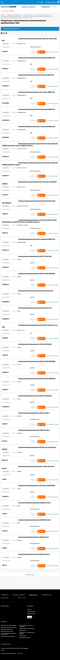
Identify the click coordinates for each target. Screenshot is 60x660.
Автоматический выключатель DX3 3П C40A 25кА (35, 256)
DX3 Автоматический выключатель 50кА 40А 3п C (35, 308)
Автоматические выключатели (43, 15)
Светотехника (22, 635)
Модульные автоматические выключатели (11, 16)
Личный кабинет (31, 611)
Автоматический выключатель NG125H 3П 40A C (34, 502)
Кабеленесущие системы (7, 631)
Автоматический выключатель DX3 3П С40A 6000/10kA (36, 378)
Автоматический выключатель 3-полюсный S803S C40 (36, 109)
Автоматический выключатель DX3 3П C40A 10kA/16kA (36, 273)
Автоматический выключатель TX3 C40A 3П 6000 (35, 344)
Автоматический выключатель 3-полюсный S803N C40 (36, 126)
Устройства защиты (29, 15)
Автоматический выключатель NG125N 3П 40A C (34, 520)
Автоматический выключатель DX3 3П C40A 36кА (35, 396)
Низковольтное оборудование (14, 15)
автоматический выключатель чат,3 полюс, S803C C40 (36, 92)
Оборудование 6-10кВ (24, 637)
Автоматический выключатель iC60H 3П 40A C (34, 430)
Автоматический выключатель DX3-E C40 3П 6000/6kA (36, 361)
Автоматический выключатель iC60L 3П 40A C (33, 413)
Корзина (29, 609)
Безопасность (22, 630)
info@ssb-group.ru (33, 594)
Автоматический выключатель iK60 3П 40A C (33, 537)
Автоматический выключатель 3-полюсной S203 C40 (36, 75)
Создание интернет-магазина (8, 653)
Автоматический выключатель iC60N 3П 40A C (34, 554)
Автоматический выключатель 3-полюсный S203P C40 (36, 239)
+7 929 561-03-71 (45, 7)
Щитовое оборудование (7, 629)
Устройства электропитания (8, 636)
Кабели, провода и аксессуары (27, 628)
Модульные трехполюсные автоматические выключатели (38, 16)
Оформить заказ (31, 613)
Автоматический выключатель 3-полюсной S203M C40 (36, 57)
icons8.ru (26, 648)
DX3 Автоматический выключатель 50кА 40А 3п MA (35, 290)
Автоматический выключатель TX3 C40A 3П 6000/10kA (36, 485)
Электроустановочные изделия (8, 627)
